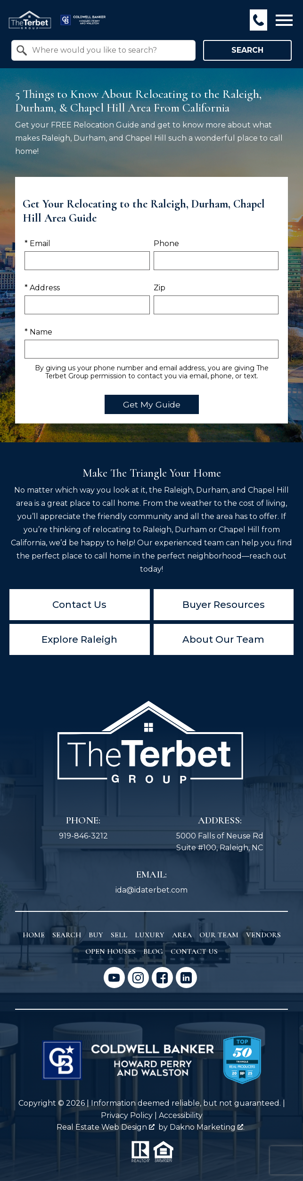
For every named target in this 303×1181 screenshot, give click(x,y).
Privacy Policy (127, 1115)
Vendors (263, 935)
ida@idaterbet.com (151, 890)
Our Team (218, 935)
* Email (37, 243)
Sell (119, 935)
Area (182, 935)
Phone (166, 243)
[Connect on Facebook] (162, 977)
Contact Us (79, 604)
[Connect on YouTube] (114, 977)
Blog (153, 951)
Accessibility (181, 1115)
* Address (42, 287)
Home (34, 935)
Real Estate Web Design (106, 1127)
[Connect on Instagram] (138, 977)
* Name (38, 331)
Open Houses (110, 951)
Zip (159, 287)
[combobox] (103, 50)
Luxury (149, 935)
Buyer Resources (223, 604)
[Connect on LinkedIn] (186, 977)
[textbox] (109, 50)
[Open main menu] (284, 20)
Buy (96, 935)
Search (247, 50)
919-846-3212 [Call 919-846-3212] (83, 835)
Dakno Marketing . (207, 1127)
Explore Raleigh (79, 639)
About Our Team (223, 639)
